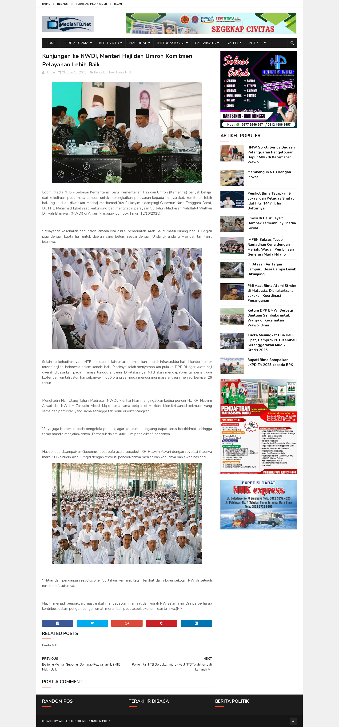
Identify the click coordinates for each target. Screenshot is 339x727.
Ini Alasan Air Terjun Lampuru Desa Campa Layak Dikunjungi (271, 269)
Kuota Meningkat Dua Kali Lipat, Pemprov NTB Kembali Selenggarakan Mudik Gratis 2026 (272, 342)
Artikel (256, 43)
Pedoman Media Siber (91, 4)
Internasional (171, 43)
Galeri (232, 43)
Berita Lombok (104, 72)
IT (69, 721)
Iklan (118, 4)
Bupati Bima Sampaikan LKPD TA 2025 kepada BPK (270, 362)
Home (46, 4)
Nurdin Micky (100, 721)
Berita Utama (76, 43)
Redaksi (63, 4)
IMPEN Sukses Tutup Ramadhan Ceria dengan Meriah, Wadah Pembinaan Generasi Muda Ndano (270, 247)
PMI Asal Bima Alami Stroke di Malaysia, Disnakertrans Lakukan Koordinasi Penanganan (271, 293)
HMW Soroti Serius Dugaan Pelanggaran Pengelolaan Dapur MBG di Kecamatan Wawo (271, 155)
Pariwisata (205, 43)
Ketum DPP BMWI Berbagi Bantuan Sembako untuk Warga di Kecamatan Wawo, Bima (270, 318)
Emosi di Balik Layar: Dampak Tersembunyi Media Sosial (271, 223)
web (61, 721)
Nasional (138, 43)
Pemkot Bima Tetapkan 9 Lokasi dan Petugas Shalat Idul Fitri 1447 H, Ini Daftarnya (270, 201)
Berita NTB (109, 43)
